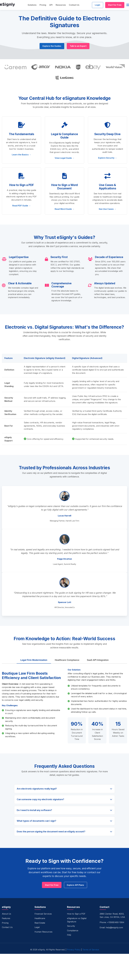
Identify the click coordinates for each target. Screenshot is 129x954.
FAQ (69, 935)
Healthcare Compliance (67, 660)
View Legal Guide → (64, 158)
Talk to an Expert (78, 46)
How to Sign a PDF (76, 914)
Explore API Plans (75, 885)
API (50, 5)
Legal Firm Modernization (33, 660)
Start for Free (114, 5)
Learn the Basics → (21, 154)
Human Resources (43, 932)
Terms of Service (90, 950)
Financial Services (43, 914)
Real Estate (40, 923)
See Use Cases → (107, 209)
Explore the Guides (51, 46)
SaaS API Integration (98, 660)
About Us (6, 914)
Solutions (31, 5)
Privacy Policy (73, 950)
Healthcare (40, 918)
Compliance (72, 930)
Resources (60, 5)
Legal (37, 927)
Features (6, 918)
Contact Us (73, 5)
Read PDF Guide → (21, 205)
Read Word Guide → (64, 209)
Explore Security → (107, 158)
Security (71, 926)
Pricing (42, 5)
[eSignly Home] (7, 5)
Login (96, 5)
